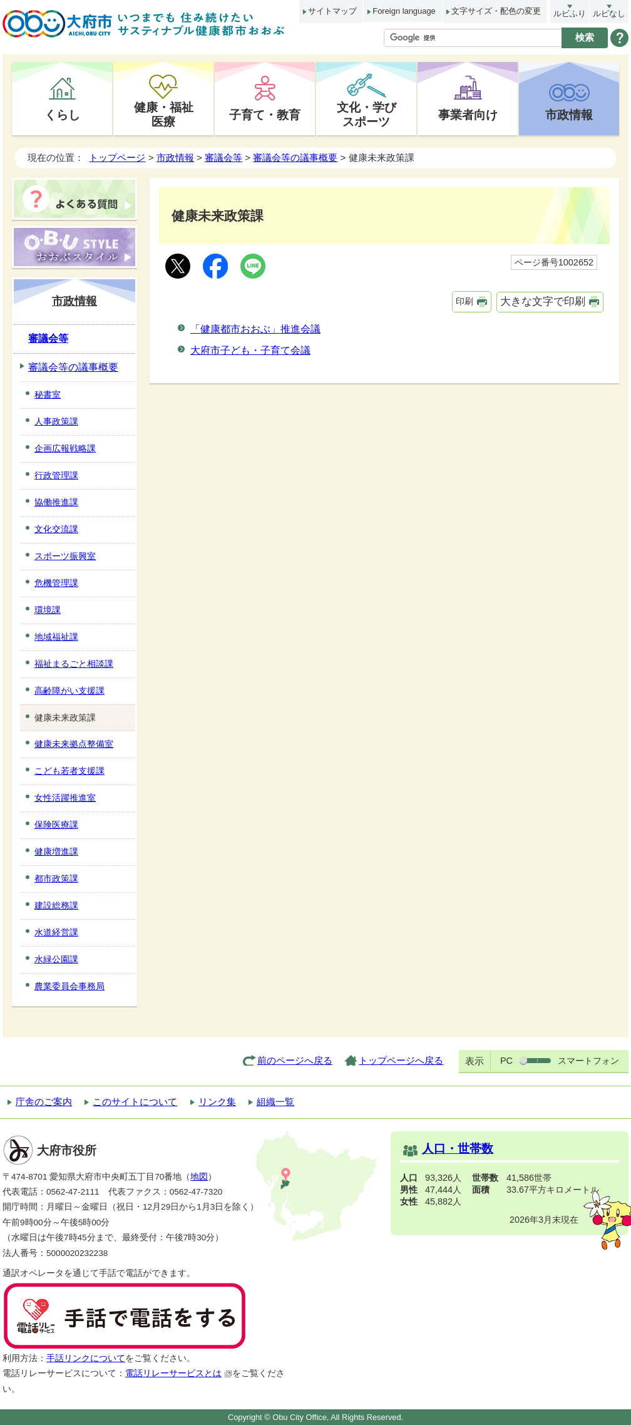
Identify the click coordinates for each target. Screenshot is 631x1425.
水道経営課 (56, 932)
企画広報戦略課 (65, 448)
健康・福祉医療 (163, 114)
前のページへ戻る (294, 1060)
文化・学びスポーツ (366, 114)
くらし (62, 114)
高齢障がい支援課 (69, 691)
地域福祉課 (56, 637)
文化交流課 (56, 529)
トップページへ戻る (401, 1060)
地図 (199, 1176)
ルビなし (609, 13)
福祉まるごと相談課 (73, 664)
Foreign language (403, 11)
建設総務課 (56, 905)
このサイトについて (135, 1101)
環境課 (47, 610)
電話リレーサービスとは (178, 1373)
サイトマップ (332, 11)
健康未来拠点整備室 (73, 744)
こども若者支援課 (69, 771)
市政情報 (569, 114)
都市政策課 (56, 878)
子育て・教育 (264, 114)
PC (506, 1061)
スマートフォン (588, 1061)
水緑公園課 (56, 959)
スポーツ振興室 (65, 556)
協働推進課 (56, 502)
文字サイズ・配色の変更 (496, 11)
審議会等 (223, 157)
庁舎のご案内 (44, 1101)
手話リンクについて (85, 1358)
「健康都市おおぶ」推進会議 (255, 329)
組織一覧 (275, 1101)
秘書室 (47, 394)
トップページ (117, 157)
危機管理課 (56, 583)
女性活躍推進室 (65, 798)
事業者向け (468, 114)
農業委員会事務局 (69, 986)
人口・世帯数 (457, 1148)
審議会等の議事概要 (295, 157)
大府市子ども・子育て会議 (250, 350)
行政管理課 (56, 475)
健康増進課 (56, 851)
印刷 (464, 301)
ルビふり (569, 13)
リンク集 (217, 1101)
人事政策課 (56, 421)
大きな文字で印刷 (542, 301)
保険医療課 (56, 825)
